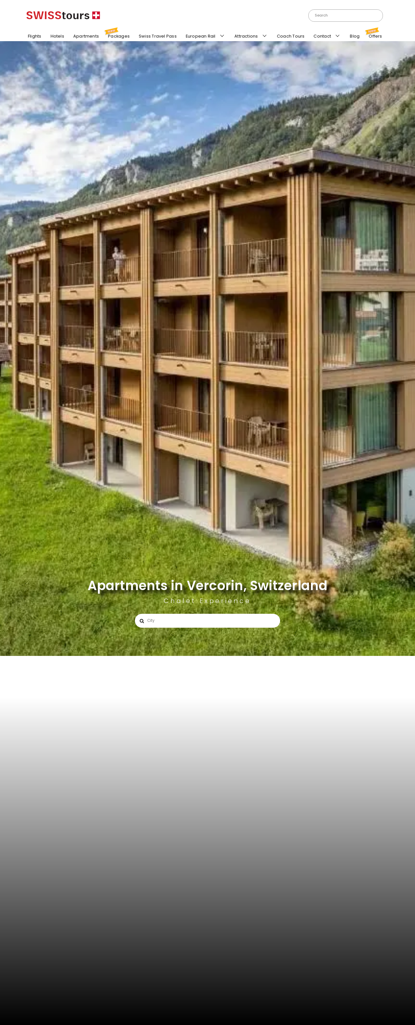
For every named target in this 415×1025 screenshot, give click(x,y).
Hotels (56, 36)
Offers (374, 35)
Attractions (245, 37)
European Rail (200, 37)
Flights (34, 37)
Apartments (85, 36)
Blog (354, 37)
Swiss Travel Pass (157, 37)
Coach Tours (290, 37)
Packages (118, 34)
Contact (322, 37)
